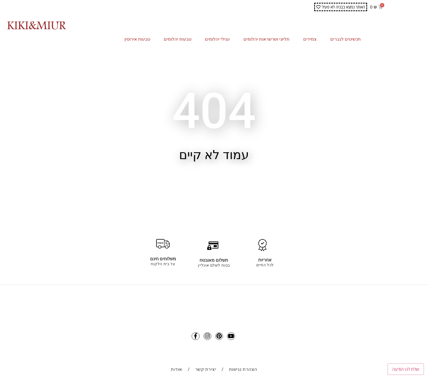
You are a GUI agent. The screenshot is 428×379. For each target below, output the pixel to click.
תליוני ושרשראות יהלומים (267, 39)
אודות (176, 371)
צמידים (311, 39)
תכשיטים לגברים (347, 39)
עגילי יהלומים (219, 39)
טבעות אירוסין (138, 39)
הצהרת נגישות (243, 371)
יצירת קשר (205, 371)
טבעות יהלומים (179, 39)
